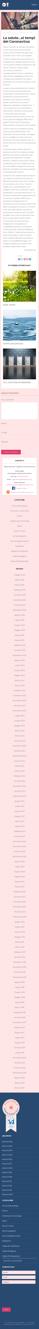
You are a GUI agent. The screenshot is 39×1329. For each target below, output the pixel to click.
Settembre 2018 (19, 977)
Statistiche (19, 546)
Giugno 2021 (19, 811)
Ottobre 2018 (19, 972)
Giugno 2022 (19, 761)
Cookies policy (29, 1324)
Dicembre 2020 (19, 841)
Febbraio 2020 (20, 892)
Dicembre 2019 (19, 902)
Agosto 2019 (20, 922)
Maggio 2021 (19, 816)
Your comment (7, 400)
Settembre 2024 (20, 655)
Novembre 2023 (19, 701)
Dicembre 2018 (19, 962)
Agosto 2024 (19, 660)
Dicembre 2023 (19, 696)
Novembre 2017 (19, 1022)
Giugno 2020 (19, 872)
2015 (10, 1190)
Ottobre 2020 (19, 851)
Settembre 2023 (20, 711)
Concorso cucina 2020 (19, 511)
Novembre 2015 (19, 1058)
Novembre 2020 (19, 846)
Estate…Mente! (9, 305)
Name (4, 423)
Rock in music (19, 531)
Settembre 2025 (19, 610)
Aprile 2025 (19, 635)
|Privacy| (19, 1324)
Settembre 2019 (19, 917)
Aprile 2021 (19, 821)
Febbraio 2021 (19, 831)
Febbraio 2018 (19, 1012)
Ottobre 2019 (19, 912)
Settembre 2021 (19, 796)
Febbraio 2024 (20, 691)
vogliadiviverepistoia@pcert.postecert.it (19, 485)
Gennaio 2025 (19, 650)
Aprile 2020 (19, 882)
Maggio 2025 (19, 630)
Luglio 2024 (20, 665)
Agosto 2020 (19, 862)
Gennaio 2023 (19, 741)
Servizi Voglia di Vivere (20, 541)
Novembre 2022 (19, 746)
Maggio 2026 (19, 575)
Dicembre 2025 (19, 600)
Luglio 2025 (19, 620)
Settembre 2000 (20, 1073)
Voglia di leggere (20, 556)
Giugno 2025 (19, 625)
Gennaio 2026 (19, 595)
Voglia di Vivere (21, 488)
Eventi (19, 516)
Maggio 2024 (19, 675)
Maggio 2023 (19, 726)
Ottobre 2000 (19, 1068)
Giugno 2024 (19, 670)
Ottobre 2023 (19, 706)
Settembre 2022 (20, 756)
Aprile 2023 (19, 731)
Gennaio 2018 (19, 1017)
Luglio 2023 (20, 716)
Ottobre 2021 (19, 791)
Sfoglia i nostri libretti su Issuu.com (22, 492)
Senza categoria (19, 536)
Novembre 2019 (19, 907)
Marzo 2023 (20, 736)
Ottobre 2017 (19, 1028)
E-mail (4, 433)
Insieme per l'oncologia (19, 521)
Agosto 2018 (19, 982)
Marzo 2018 (19, 1007)
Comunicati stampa (20, 506)
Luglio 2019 (19, 927)
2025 (10, 1146)
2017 (10, 1181)
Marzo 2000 (20, 1088)
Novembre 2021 (19, 786)
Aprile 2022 (19, 766)
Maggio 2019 (19, 937)
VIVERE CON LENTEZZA (13, 344)
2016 (10, 1186)
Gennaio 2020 (19, 897)
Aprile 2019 (19, 942)
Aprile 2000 (19, 1083)
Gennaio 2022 (19, 781)
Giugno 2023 (19, 721)
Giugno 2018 (19, 992)
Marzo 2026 (19, 585)
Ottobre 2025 (19, 605)
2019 (10, 1172)
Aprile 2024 (19, 681)
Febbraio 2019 (19, 952)
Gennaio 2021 (19, 836)
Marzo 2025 (19, 640)
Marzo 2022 (20, 771)
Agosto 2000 (19, 1078)
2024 (10, 1150)
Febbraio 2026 (19, 590)
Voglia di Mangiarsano (19, 561)
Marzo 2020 (20, 887)
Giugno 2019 (19, 932)
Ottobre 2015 (19, 1063)
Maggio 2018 (19, 997)
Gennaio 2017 (19, 1048)
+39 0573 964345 (22, 476)
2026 (10, 1142)
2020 (10, 1168)
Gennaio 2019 (19, 957)
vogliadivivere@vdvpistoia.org (21, 479)
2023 (10, 1155)
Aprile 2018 (19, 1002)
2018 (10, 1177)
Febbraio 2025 (19, 645)
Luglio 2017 (19, 1038)
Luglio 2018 (19, 987)
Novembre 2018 (19, 967)
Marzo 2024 (20, 686)
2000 (10, 1194)
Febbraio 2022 (20, 776)
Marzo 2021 (19, 826)
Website (4, 442)
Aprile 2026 (19, 580)
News (19, 526)
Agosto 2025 (19, 615)
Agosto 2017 (20, 1033)
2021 (10, 1164)
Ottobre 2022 (19, 751)
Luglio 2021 (19, 806)
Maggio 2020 (19, 877)
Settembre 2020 (20, 857)
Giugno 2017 (19, 1043)
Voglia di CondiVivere (19, 551)
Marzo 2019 (19, 947)
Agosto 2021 (20, 801)
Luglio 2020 (20, 867)
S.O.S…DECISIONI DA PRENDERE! (17, 383)
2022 (10, 1159)
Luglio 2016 (19, 1053)
